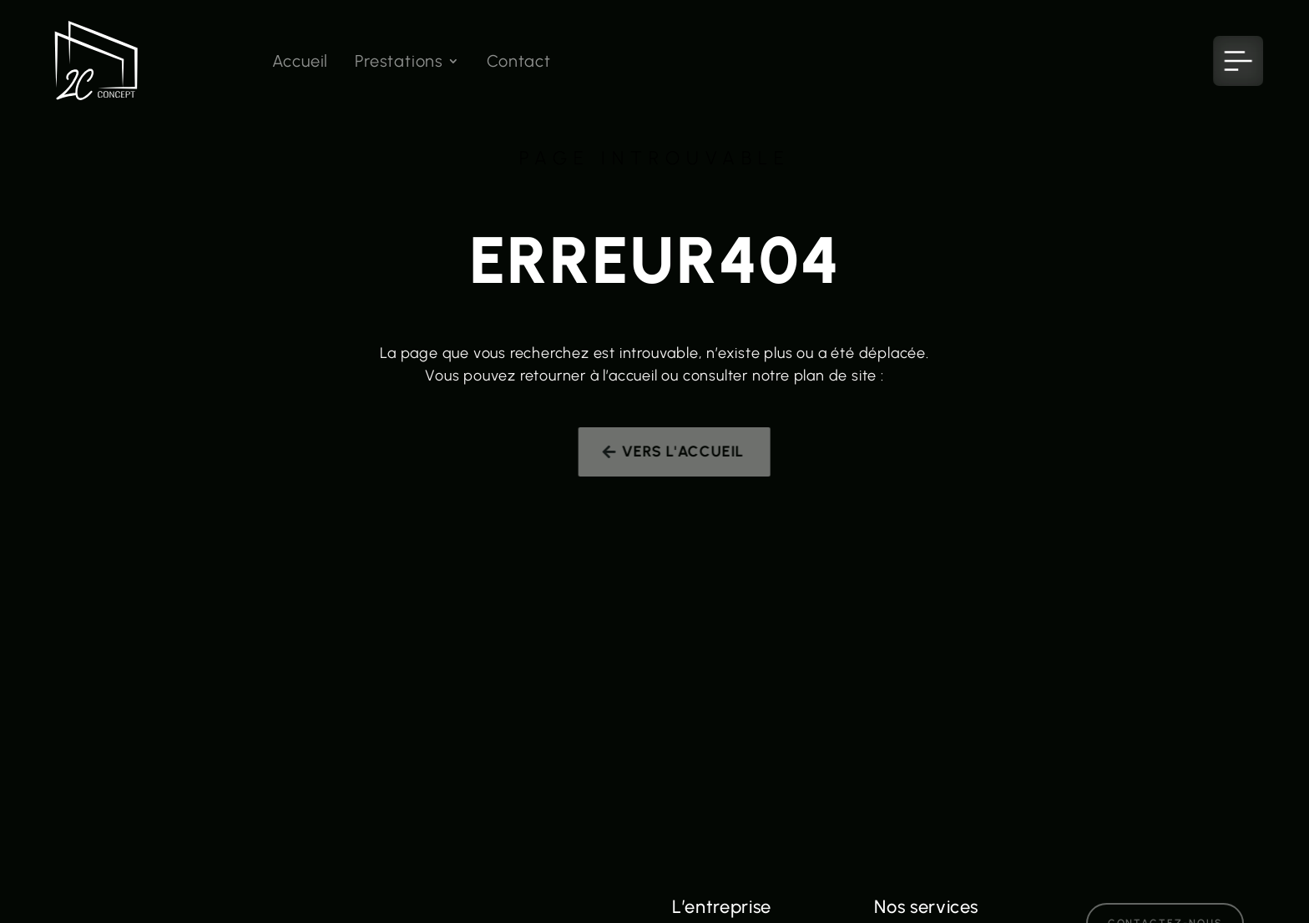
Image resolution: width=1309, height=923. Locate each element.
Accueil (300, 63)
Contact (519, 63)
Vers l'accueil (690, 451)
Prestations (399, 63)
